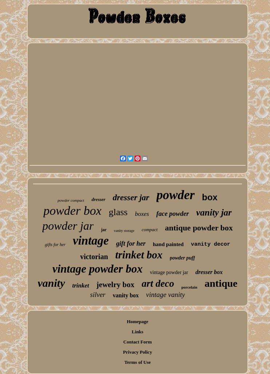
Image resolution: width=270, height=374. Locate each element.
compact (150, 229)
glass (118, 212)
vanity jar (214, 212)
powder (175, 195)
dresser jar (131, 197)
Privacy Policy (137, 352)
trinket (80, 285)
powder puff (182, 258)
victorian (94, 257)
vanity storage (124, 231)
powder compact (70, 200)
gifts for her (55, 244)
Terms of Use (137, 362)
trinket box (139, 255)
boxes (142, 213)
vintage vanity (165, 294)
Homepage (137, 321)
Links (137, 331)
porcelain (189, 287)
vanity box (126, 295)
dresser (98, 199)
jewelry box (115, 284)
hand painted (168, 244)
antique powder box (199, 227)
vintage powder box (97, 268)
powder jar (68, 225)
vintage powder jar (169, 272)
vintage (91, 240)
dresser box (209, 272)
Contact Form (137, 342)
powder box (72, 210)
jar (103, 229)
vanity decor (210, 244)
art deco (158, 283)
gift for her (131, 243)
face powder (172, 213)
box (210, 197)
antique (221, 283)
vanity (51, 283)
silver (98, 294)
